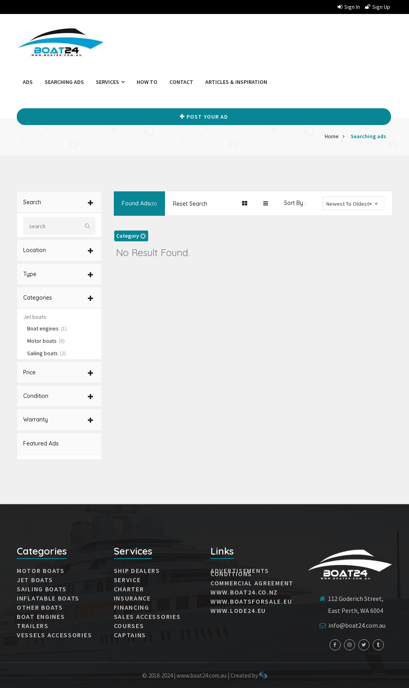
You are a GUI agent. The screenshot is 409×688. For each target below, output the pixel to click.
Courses (129, 625)
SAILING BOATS (42, 589)
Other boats (40, 607)
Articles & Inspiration (236, 82)
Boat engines (47, 328)
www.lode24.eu (238, 610)
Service (127, 579)
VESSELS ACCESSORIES (54, 634)
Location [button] (58, 250)
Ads (28, 82)
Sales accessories (147, 616)
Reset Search (190, 203)
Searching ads (64, 82)
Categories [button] (58, 297)
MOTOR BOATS (41, 570)
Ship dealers (137, 570)
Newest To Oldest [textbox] (349, 204)
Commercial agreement (252, 583)
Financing (131, 607)
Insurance (132, 598)
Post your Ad (204, 116)
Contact (181, 82)
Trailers (33, 625)
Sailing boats (46, 353)
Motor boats (46, 340)
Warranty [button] (58, 419)
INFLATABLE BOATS (48, 598)
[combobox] (353, 203)
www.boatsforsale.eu (251, 601)
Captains (130, 634)
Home (332, 136)
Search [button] (58, 202)
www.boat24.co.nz (244, 592)
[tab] (59, 202)
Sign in (349, 6)
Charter (129, 589)
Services (110, 82)
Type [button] (58, 274)
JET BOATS (35, 579)
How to (147, 82)
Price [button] (58, 372)
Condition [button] (58, 396)
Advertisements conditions (239, 572)
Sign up (377, 6)
